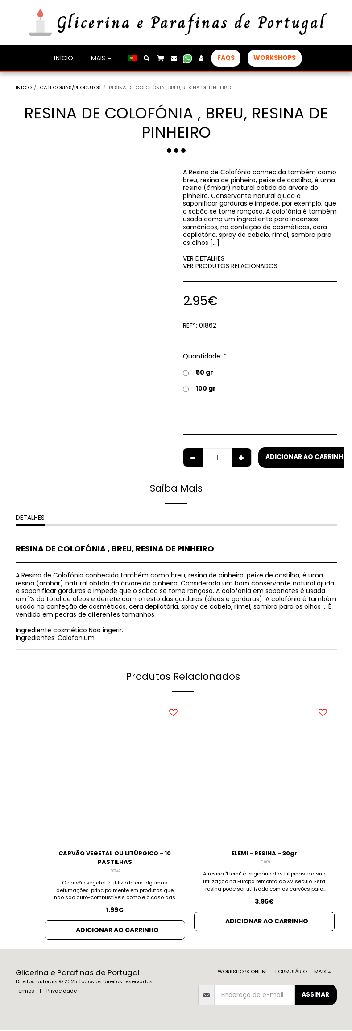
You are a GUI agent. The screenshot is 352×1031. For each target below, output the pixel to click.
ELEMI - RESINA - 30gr (264, 853)
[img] (115, 771)
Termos (25, 992)
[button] (147, 58)
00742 (115, 872)
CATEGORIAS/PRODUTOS (70, 87)
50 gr (198, 372)
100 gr (199, 388)
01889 (265, 863)
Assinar (315, 995)
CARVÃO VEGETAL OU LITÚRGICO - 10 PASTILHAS (114, 858)
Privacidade (61, 992)
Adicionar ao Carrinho (117, 931)
